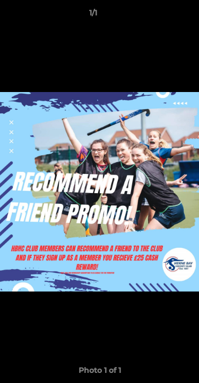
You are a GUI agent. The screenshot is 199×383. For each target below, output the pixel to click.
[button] (160, 15)
